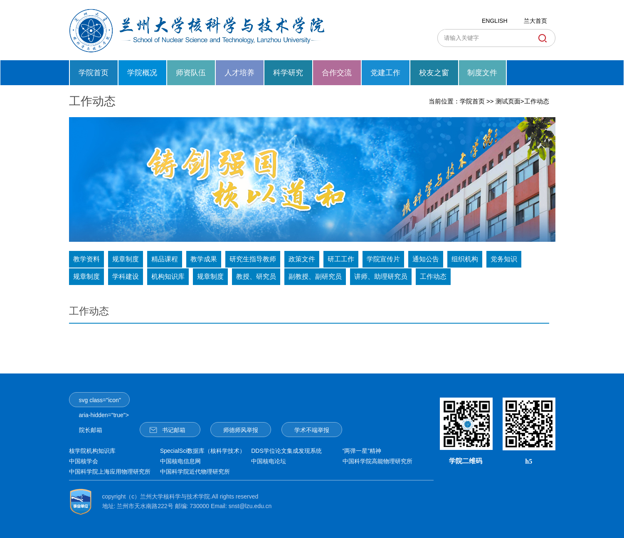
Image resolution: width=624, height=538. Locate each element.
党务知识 (504, 259)
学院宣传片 (383, 259)
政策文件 (302, 259)
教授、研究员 (256, 276)
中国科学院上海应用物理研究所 (109, 471)
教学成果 (203, 259)
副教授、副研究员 (315, 276)
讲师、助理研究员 (380, 276)
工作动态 (536, 101)
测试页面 (508, 101)
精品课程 (164, 259)
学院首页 (472, 101)
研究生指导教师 (252, 259)
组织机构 (464, 259)
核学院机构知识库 (92, 450)
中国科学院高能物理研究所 (377, 461)
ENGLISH (494, 20)
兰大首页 (535, 20)
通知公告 (425, 259)
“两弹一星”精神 (362, 450)
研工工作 (341, 259)
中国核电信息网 (180, 461)
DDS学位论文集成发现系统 (286, 450)
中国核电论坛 (268, 461)
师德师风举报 (240, 430)
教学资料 (86, 259)
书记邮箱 (167, 429)
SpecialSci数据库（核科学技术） (202, 450)
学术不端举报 (311, 430)
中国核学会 (83, 461)
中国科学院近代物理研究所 (195, 471)
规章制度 (125, 259)
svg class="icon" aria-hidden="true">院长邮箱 (104, 402)
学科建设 (125, 276)
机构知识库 (168, 276)
